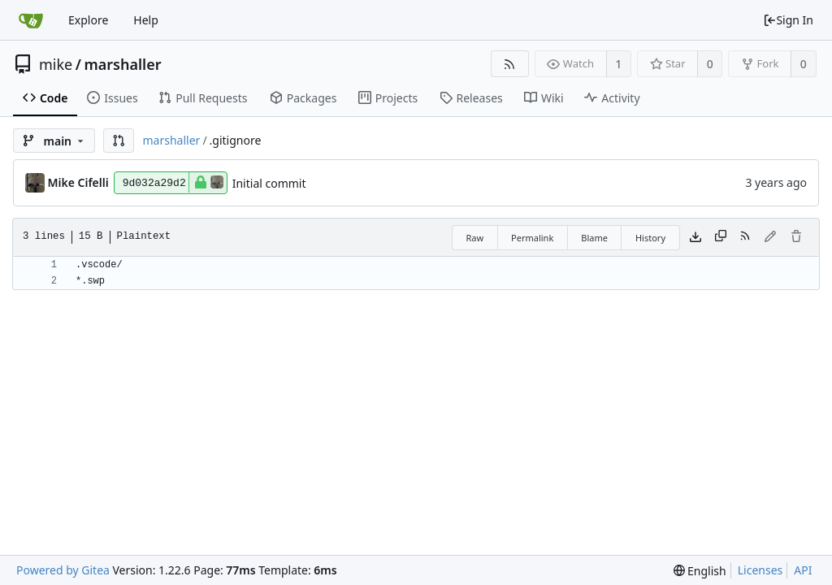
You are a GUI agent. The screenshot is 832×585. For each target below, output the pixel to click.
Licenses (760, 570)
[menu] (700, 570)
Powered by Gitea (63, 570)
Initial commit (269, 183)
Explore (88, 20)
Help (145, 20)
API (803, 570)
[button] (118, 140)
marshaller (122, 64)
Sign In (788, 20)
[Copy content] (720, 237)
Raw (474, 238)
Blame (594, 238)
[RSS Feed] (510, 63)
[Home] (31, 20)
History (650, 238)
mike (55, 64)
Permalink (532, 238)
